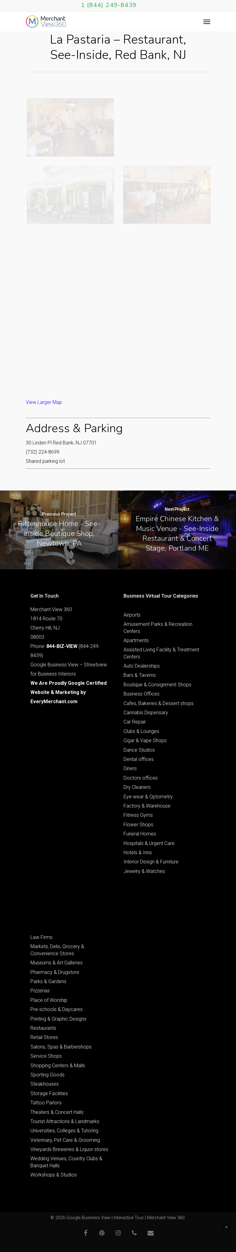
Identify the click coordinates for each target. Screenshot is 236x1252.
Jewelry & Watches (144, 871)
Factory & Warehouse (147, 806)
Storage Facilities (49, 1093)
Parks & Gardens (48, 981)
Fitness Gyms (138, 815)
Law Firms (41, 937)
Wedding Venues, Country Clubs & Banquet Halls (66, 1162)
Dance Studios (139, 750)
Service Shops (46, 1056)
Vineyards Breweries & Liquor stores (69, 1149)
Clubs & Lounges (141, 731)
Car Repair (135, 722)
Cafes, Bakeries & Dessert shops (159, 703)
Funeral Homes (140, 834)
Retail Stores (44, 1037)
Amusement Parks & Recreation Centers (158, 627)
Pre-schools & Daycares (56, 1009)
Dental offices (139, 759)
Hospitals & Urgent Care (149, 843)
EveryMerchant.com (53, 701)
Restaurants (43, 1028)
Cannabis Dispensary (146, 712)
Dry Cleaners (137, 787)
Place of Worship (48, 1000)
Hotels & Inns (138, 852)
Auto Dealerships (142, 666)
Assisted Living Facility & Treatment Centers (161, 653)
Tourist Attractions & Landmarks (64, 1121)
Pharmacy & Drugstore (54, 972)
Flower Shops (138, 825)
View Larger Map (44, 402)
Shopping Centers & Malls (57, 1065)
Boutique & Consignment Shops (157, 685)
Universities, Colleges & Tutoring (64, 1131)
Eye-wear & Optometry (148, 797)
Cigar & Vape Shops (145, 740)
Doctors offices (141, 778)
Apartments (136, 640)
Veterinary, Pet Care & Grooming (65, 1140)
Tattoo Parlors (45, 1103)
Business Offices (141, 694)
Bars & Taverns (140, 675)
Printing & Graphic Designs (58, 1019)
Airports (132, 615)
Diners (130, 768)
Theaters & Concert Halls (57, 1112)
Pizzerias (40, 991)
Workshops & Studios (53, 1175)
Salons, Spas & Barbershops (61, 1047)
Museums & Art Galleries (56, 963)
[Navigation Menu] (206, 21)
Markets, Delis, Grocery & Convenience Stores (57, 950)
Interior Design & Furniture (151, 862)
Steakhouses (44, 1084)
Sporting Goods (47, 1075)
